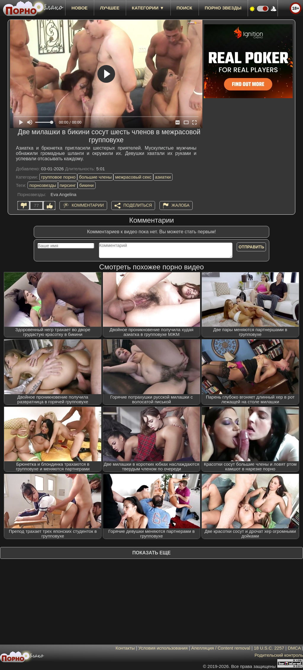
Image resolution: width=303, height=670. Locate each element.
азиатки (163, 176)
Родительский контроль (278, 655)
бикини (86, 185)
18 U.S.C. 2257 (269, 647)
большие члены (95, 176)
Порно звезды (223, 7)
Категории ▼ (148, 7)
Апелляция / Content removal (220, 647)
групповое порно (58, 176)
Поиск (184, 7)
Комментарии (88, 205)
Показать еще (151, 552)
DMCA (294, 647)
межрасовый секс (133, 176)
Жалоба (181, 205)
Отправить (251, 247)
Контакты (125, 647)
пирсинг (68, 185)
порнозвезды (42, 185)
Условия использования (163, 647)
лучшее (109, 7)
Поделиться (137, 205)
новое (79, 7)
